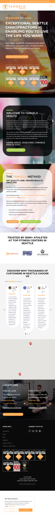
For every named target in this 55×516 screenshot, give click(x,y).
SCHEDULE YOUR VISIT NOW (17, 57)
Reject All (11, 510)
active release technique (27, 195)
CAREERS (5, 440)
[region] (18, 504)
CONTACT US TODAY (15, 150)
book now (13, 221)
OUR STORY (6, 431)
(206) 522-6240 (23, 1)
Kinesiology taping (11, 197)
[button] (31, 343)
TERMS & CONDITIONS (9, 446)
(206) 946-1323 (44, 1)
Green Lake (22, 479)
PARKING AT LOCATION (12, 408)
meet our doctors (30, 221)
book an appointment (13, 414)
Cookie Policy (12, 506)
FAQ (4, 437)
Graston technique (39, 195)
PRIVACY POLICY (7, 443)
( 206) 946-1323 (33, 480)
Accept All (25, 510)
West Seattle (31, 479)
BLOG (4, 434)
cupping (22, 197)
